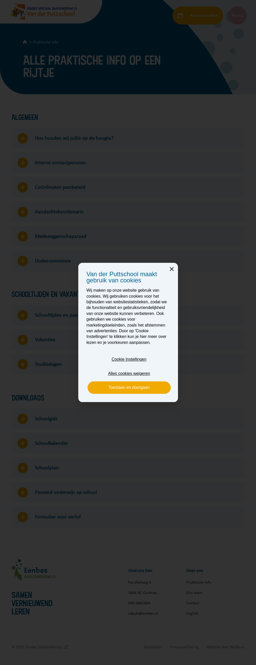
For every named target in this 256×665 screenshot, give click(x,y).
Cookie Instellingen (129, 359)
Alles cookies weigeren (129, 373)
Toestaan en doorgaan (129, 387)
